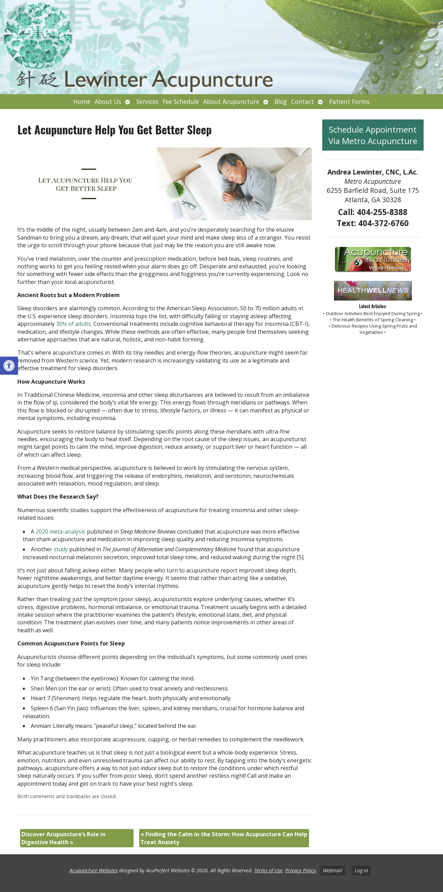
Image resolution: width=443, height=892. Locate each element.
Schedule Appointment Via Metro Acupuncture (372, 135)
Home (81, 101)
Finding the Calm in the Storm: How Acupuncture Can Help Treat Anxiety (224, 838)
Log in (361, 870)
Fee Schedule (181, 101)
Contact (302, 101)
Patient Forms (349, 101)
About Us (107, 101)
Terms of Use (268, 870)
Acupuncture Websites (94, 870)
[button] (9, 366)
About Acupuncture (231, 101)
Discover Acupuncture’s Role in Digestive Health (63, 838)
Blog (280, 101)
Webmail (332, 870)
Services (147, 101)
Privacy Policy (300, 870)
